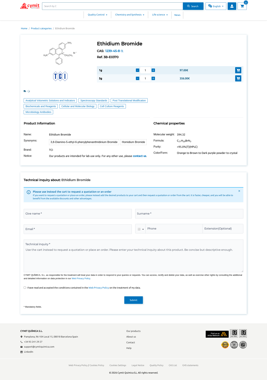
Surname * (144, 213)
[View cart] (242, 6)
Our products (133, 331)
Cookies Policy (97, 365)
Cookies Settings (117, 365)
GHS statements (190, 365)
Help (128, 348)
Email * (30, 229)
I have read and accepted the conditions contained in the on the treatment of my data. (83, 287)
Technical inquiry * (37, 244)
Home (24, 28)
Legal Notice (138, 365)
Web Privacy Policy (81, 278)
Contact (130, 342)
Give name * (33, 213)
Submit (133, 300)
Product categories (41, 28)
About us (131, 336)
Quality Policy (156, 365)
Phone (151, 228)
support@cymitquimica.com (37, 346)
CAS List (173, 365)
